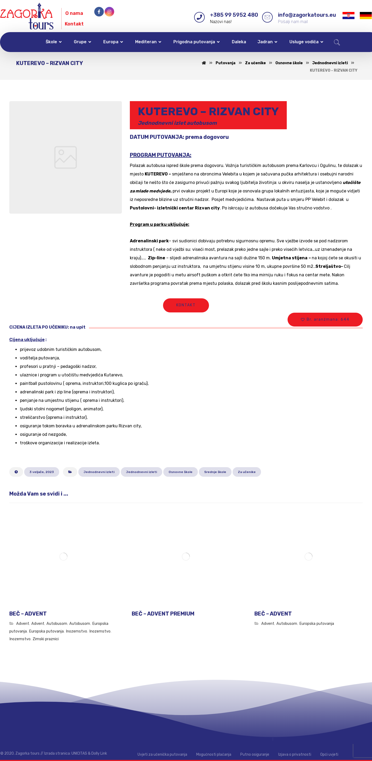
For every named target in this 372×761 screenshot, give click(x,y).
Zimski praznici (46, 639)
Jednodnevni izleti (99, 472)
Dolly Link (99, 753)
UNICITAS (79, 753)
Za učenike (247, 472)
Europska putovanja (46, 631)
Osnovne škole (181, 472)
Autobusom (56, 623)
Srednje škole (215, 472)
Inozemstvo (76, 631)
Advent (22, 623)
